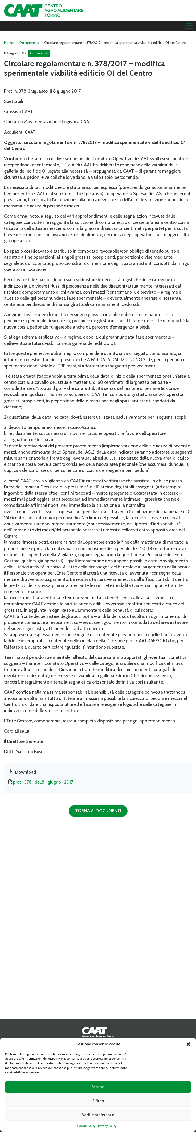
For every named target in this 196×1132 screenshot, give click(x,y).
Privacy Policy (107, 1126)
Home (9, 42)
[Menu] (189, 26)
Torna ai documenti (98, 810)
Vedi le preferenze (98, 1115)
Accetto (98, 1087)
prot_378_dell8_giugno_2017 (43, 782)
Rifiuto (98, 1101)
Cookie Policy (86, 1126)
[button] (188, 1044)
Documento (29, 42)
